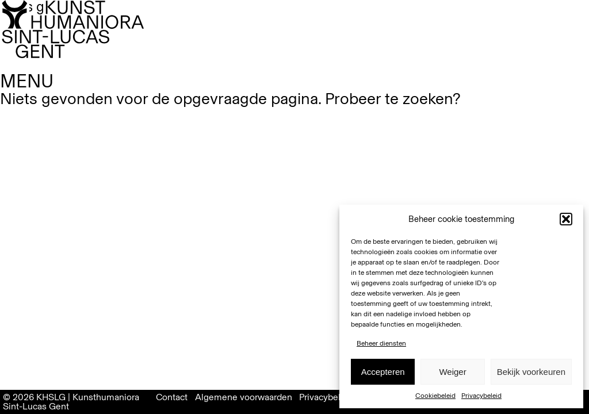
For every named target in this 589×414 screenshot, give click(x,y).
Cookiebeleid (435, 396)
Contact (172, 397)
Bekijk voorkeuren (531, 372)
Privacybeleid (481, 396)
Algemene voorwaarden (243, 397)
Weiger (452, 372)
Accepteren (383, 372)
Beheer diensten (381, 343)
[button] (566, 219)
